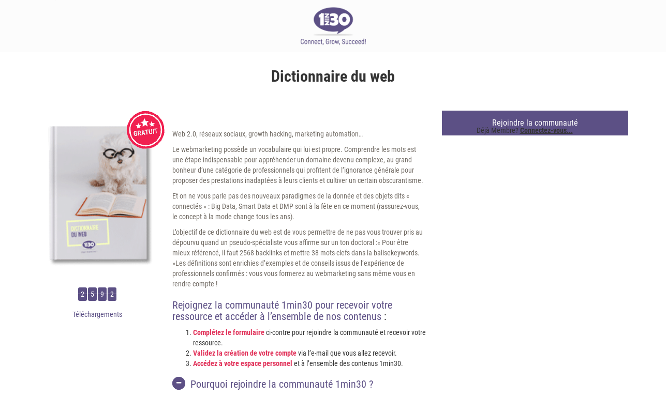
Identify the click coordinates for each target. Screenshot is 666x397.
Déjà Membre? (525, 130)
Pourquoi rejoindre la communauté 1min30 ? (272, 383)
